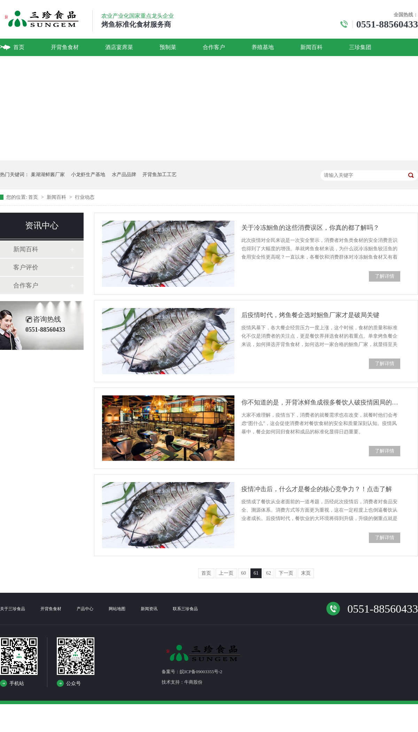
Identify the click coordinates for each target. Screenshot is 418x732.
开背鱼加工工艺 (159, 174)
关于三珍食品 (12, 608)
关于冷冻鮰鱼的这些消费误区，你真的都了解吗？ (310, 227)
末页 (306, 573)
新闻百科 (311, 47)
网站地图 (117, 608)
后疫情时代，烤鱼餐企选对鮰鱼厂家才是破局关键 (310, 315)
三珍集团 (360, 47)
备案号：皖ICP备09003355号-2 (192, 671)
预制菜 (168, 47)
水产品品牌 (124, 174)
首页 (18, 47)
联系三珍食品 (185, 608)
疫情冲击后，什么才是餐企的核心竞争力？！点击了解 (316, 489)
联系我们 (24, 65)
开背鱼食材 (65, 47)
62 (268, 573)
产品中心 (85, 608)
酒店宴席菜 (119, 47)
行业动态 (84, 197)
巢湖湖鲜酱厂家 (48, 174)
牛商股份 (193, 682)
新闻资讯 (149, 608)
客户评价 (25, 267)
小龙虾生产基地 (88, 174)
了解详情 (384, 276)
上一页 (226, 573)
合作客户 (214, 47)
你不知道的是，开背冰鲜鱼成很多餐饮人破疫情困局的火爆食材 (320, 402)
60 (243, 573)
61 (256, 573)
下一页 (286, 573)
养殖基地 (262, 47)
